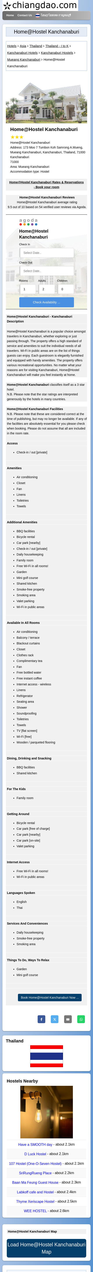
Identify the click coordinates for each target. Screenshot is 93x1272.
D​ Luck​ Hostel (36, 1154)
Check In (24, 244)
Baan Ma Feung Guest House (36, 1183)
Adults (42, 280)
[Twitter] (54, 1019)
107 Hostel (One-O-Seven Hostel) (36, 1164)
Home (10, 15)
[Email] (68, 1019)
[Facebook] (41, 1019)
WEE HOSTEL (36, 1211)
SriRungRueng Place (36, 1173)
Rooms (23, 280)
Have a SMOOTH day (35, 1144)
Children (62, 280)
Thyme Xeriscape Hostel (35, 1201)
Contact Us (25, 15)
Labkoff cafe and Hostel (35, 1192)
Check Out (25, 262)
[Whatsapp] (81, 1019)
